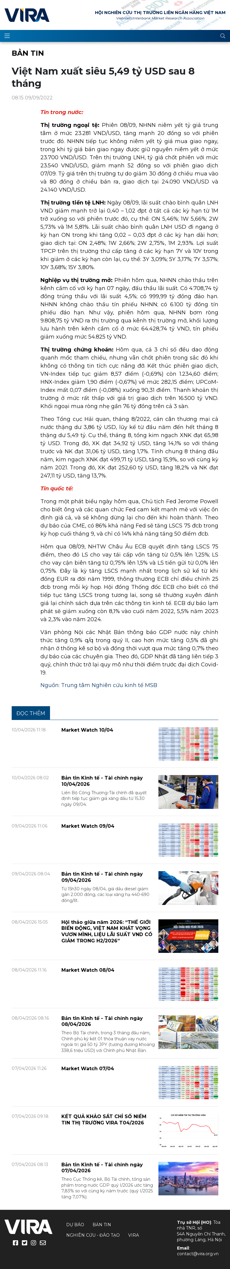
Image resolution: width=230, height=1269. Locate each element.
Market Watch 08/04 (87, 970)
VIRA (26, 15)
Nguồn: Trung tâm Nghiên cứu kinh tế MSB (98, 685)
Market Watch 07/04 (87, 1068)
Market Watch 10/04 (87, 730)
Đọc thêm (30, 713)
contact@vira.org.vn (198, 1253)
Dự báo (75, 1224)
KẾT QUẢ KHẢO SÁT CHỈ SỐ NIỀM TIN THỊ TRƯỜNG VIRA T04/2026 (103, 1120)
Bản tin (28, 53)
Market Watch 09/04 (87, 826)
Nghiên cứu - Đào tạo (93, 1235)
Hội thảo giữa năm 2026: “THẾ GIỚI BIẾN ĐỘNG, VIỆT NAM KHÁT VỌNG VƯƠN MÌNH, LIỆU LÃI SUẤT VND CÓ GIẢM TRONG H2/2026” (106, 931)
